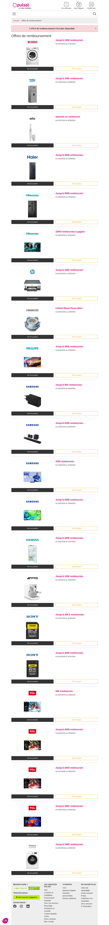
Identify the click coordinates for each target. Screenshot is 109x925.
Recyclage (48, 906)
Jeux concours (86, 904)
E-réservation (86, 906)
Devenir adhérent (69, 898)
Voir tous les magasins (26, 897)
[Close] (95, 28)
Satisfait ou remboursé (68, 117)
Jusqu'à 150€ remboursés (69, 40)
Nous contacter (50, 919)
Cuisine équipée (50, 914)
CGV (64, 888)
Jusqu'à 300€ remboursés (69, 155)
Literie (46, 916)
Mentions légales (69, 890)
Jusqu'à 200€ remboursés (69, 423)
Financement (49, 898)
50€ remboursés (64, 691)
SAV (46, 890)
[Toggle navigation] (14, 14)
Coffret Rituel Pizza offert (69, 308)
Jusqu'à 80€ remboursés (69, 385)
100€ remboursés (65, 461)
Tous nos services (51, 903)
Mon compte (49, 922)
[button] (66, 5)
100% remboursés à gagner (70, 231)
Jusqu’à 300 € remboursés (70, 614)
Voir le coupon (76, 69)
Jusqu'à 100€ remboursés (69, 270)
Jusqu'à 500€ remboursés (69, 193)
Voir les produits (32, 69)
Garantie (47, 901)
